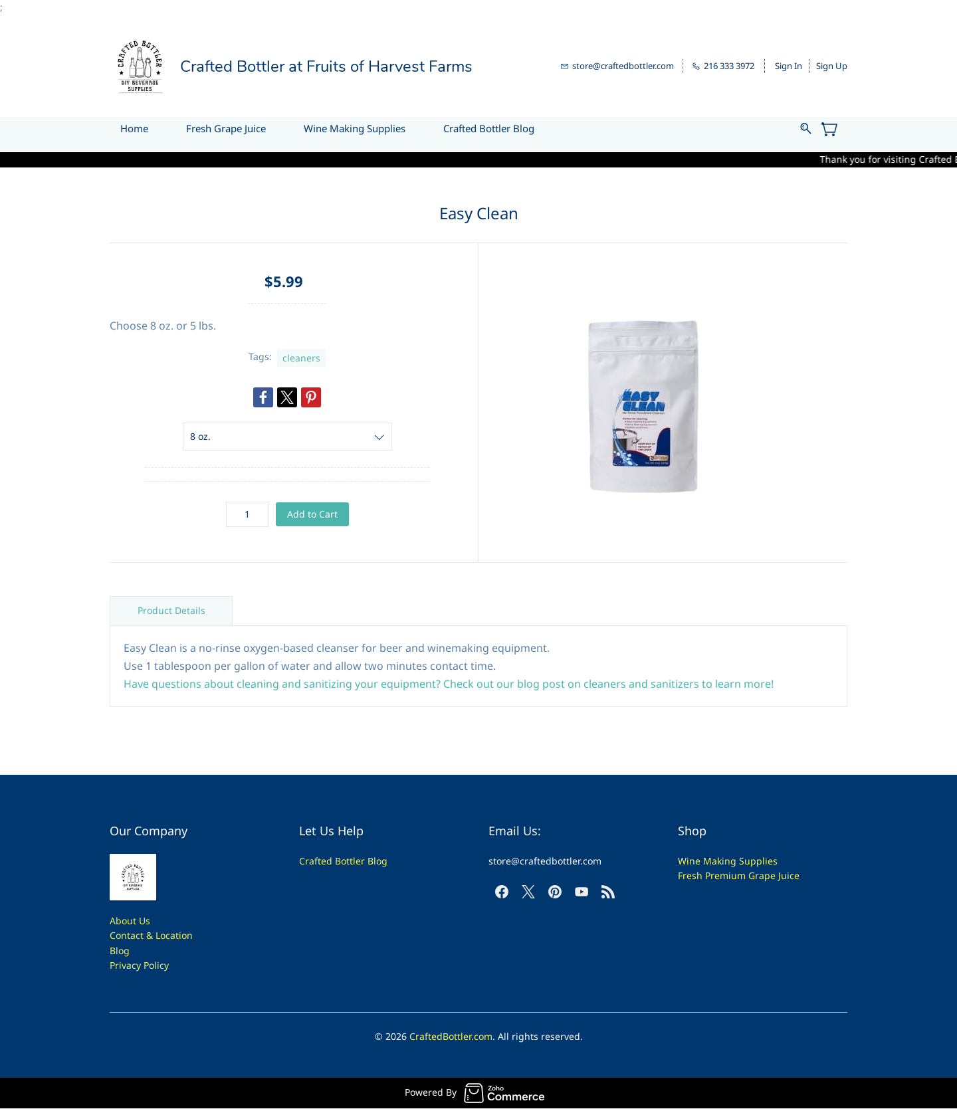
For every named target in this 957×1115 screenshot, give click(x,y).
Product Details (171, 610)
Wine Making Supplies (728, 861)
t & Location (166, 935)
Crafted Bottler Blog (343, 861)
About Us (130, 920)
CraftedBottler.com (450, 1036)
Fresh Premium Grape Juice (738, 875)
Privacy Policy (139, 965)
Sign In (788, 66)
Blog (120, 950)
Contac (125, 935)
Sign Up (831, 66)
